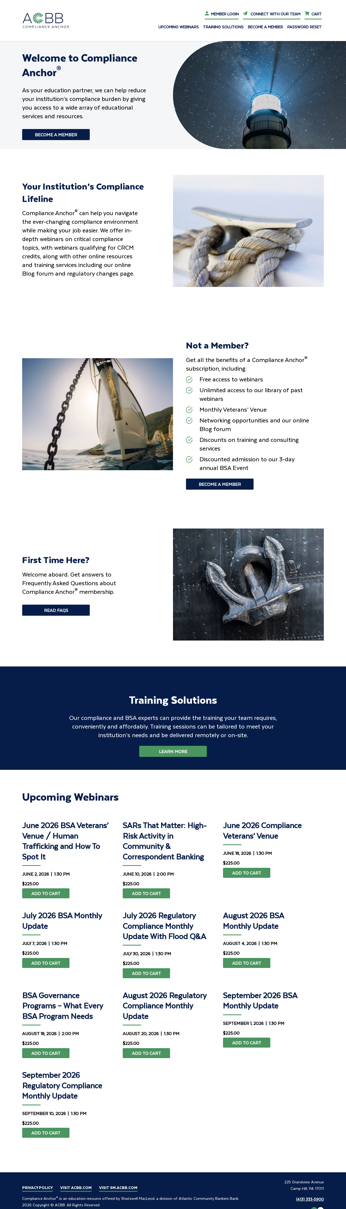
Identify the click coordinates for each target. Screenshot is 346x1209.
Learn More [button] (173, 751)
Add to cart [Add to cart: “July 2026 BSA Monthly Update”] (45, 963)
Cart (313, 14)
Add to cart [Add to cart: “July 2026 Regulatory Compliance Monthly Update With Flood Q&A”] (146, 973)
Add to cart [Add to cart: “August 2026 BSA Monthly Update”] (246, 963)
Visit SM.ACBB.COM (118, 1187)
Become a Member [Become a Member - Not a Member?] (220, 484)
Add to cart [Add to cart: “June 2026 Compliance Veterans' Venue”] (246, 872)
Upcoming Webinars (178, 27)
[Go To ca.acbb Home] (49, 20)
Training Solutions (223, 27)
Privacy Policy (37, 1187)
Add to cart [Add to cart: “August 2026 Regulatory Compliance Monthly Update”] (146, 1053)
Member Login (222, 14)
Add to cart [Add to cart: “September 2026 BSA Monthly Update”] (246, 1042)
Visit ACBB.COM (76, 1187)
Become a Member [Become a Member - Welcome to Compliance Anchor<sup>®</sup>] (56, 134)
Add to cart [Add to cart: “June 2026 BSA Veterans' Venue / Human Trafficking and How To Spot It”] (45, 893)
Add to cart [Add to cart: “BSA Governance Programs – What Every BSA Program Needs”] (45, 1053)
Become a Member (265, 27)
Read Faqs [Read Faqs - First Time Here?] (56, 610)
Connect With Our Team (271, 14)
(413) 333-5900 (310, 1199)
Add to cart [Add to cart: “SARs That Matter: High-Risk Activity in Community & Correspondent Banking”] (146, 893)
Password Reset (304, 27)
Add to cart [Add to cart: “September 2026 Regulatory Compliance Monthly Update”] (45, 1132)
